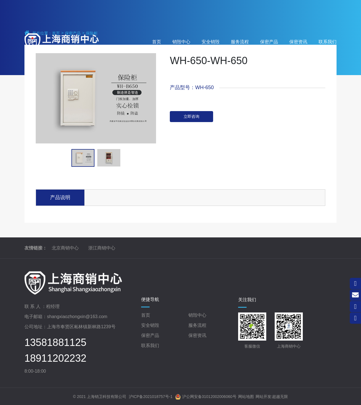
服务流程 (197, 325)
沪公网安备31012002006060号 (205, 397)
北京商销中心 (65, 248)
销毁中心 (197, 315)
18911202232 (55, 358)
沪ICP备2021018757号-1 (151, 396)
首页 (145, 315)
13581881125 (55, 343)
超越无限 (280, 396)
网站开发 (263, 396)
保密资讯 (197, 335)
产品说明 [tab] (60, 197)
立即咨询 (194, 116)
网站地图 (246, 396)
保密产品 (150, 335)
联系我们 (150, 345)
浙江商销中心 (101, 248)
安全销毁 (150, 325)
